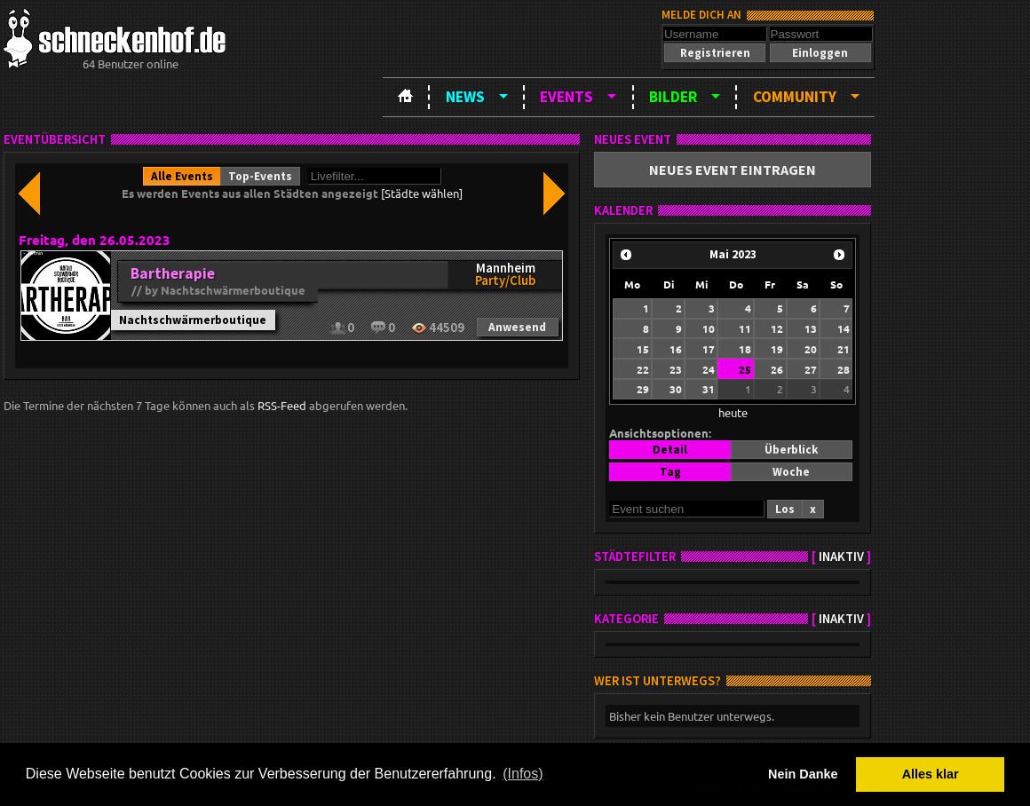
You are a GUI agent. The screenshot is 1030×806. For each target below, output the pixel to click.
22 (643, 369)
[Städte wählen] (422, 193)
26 (777, 369)
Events (566, 97)
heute (733, 412)
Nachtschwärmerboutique (192, 320)
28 (843, 369)
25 (745, 369)
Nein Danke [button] (802, 774)
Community (794, 97)
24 (708, 369)
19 (777, 349)
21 (843, 349)
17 (708, 349)
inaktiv (841, 557)
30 (676, 389)
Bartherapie (173, 273)
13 (810, 328)
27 (810, 369)
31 (708, 389)
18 (745, 349)
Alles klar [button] (930, 774)
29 (643, 389)
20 (810, 349)
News (465, 97)
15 (643, 349)
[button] (714, 52)
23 (676, 369)
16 (676, 349)
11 (745, 328)
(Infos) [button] (523, 773)
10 (708, 328)
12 (777, 328)
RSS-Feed (282, 405)
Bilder (673, 97)
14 (843, 328)
